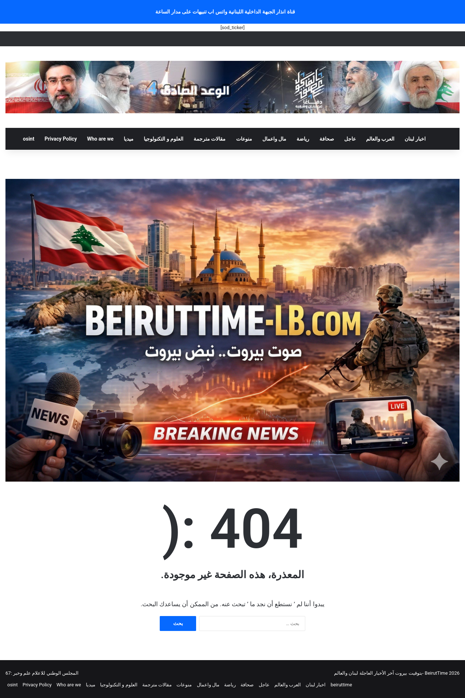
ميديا (129, 139)
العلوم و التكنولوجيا (163, 139)
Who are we (100, 139)
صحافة (326, 139)
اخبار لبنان (415, 139)
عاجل (350, 139)
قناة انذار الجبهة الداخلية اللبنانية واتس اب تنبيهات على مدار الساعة (225, 12)
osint (28, 139)
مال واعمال (274, 139)
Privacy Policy (60, 139)
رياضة (303, 139)
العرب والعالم (380, 139)
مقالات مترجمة (210, 139)
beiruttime (341, 684)
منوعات (244, 139)
